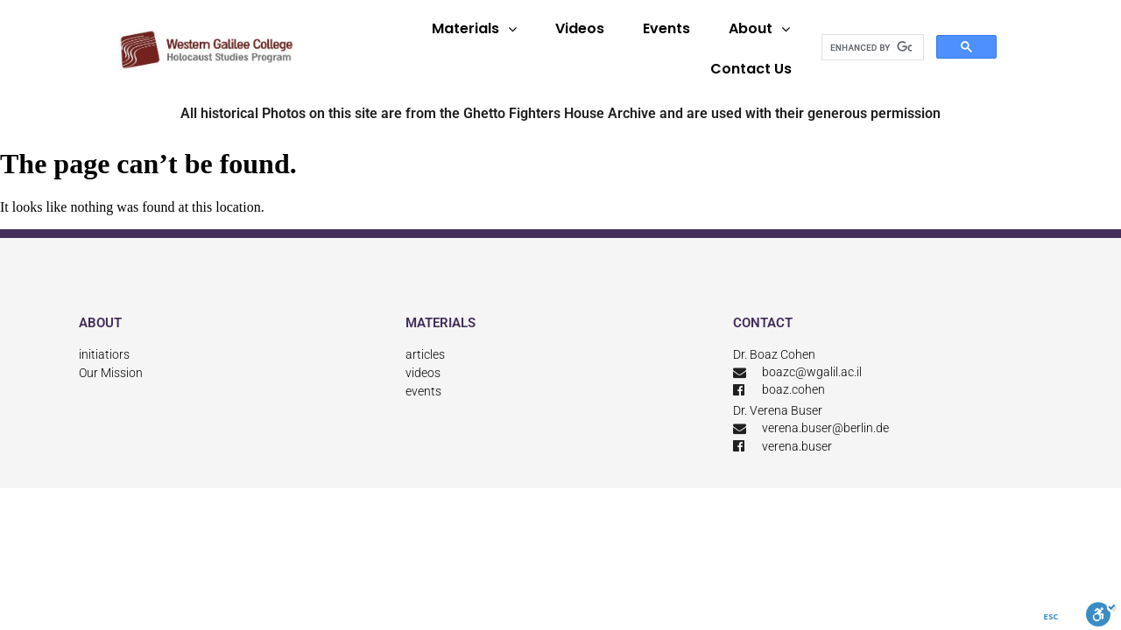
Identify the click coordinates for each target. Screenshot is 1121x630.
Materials (474, 29)
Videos (579, 28)
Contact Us (751, 69)
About (759, 29)
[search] (871, 47)
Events (666, 28)
